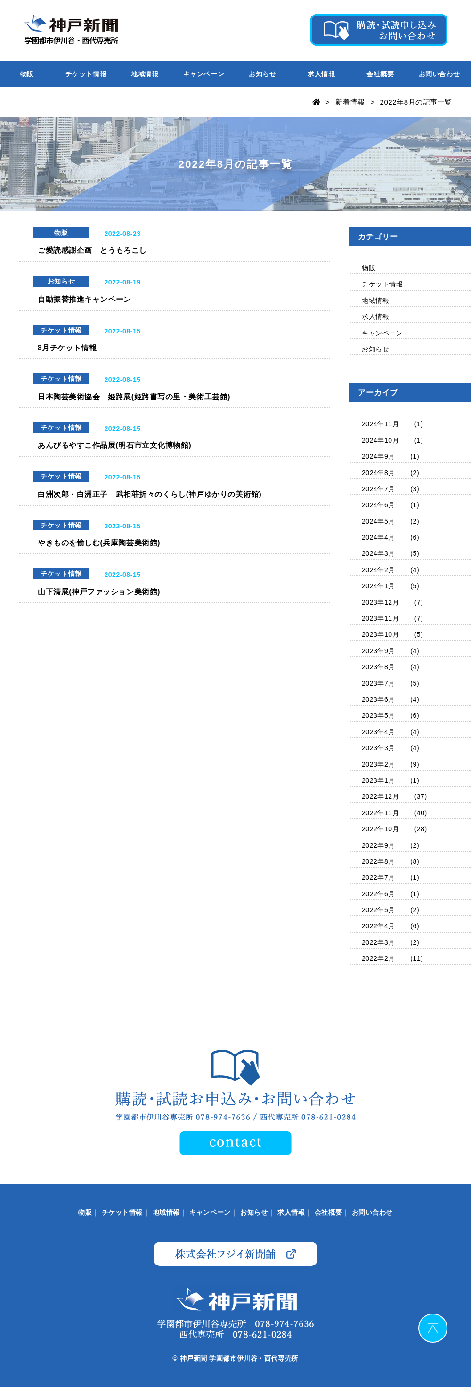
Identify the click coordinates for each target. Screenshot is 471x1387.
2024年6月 (378, 505)
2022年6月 (378, 894)
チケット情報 (85, 74)
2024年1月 (378, 586)
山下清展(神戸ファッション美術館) (99, 593)
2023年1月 (378, 780)
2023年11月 (380, 618)
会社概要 (380, 74)
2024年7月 (378, 489)
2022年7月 (378, 877)
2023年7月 (378, 683)
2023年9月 (378, 651)
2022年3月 (378, 942)
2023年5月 (378, 715)
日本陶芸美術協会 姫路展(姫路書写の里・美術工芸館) (134, 397)
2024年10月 (380, 440)
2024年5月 (378, 521)
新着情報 (350, 102)
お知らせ (262, 74)
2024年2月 (378, 570)
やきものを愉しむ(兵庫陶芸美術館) (99, 544)
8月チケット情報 (67, 348)
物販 (27, 74)
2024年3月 (378, 553)
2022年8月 (378, 861)
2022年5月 (378, 910)
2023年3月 (378, 748)
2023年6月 (378, 699)
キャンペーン (203, 74)
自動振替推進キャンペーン (84, 299)
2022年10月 (380, 829)
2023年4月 (378, 732)
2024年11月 (380, 424)
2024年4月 (378, 537)
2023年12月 (380, 602)
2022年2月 (378, 958)
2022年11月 (380, 813)
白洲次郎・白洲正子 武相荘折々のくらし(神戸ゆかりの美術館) (149, 495)
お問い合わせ (439, 74)
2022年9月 (378, 845)
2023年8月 (378, 667)
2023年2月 (378, 764)
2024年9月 (378, 456)
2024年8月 (378, 473)
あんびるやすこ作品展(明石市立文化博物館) (114, 446)
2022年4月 (378, 926)
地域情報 (144, 74)
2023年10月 (380, 634)
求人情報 (321, 74)
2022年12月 (380, 796)
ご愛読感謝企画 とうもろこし (92, 250)
